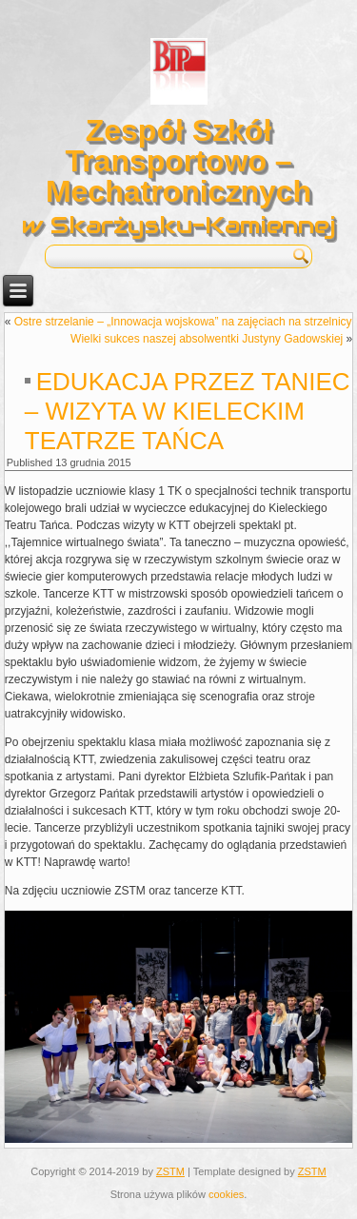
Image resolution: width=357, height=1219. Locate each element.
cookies (226, 1194)
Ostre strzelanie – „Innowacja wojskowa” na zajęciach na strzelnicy (183, 321)
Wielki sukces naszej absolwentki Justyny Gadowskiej (206, 338)
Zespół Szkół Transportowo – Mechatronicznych (178, 160)
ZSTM (170, 1171)
